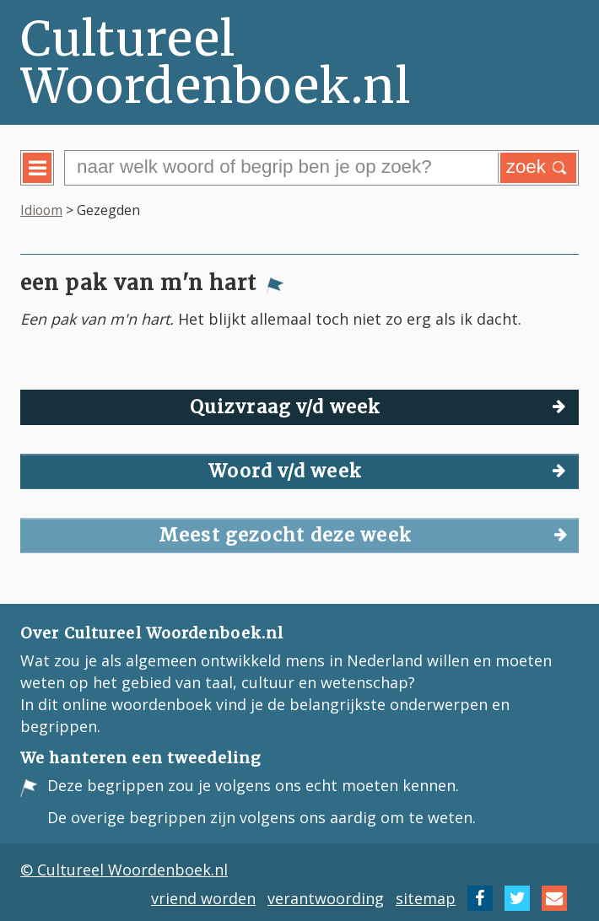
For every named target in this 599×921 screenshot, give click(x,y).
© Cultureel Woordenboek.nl (124, 869)
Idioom (41, 210)
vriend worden (203, 898)
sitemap (426, 898)
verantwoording (325, 898)
